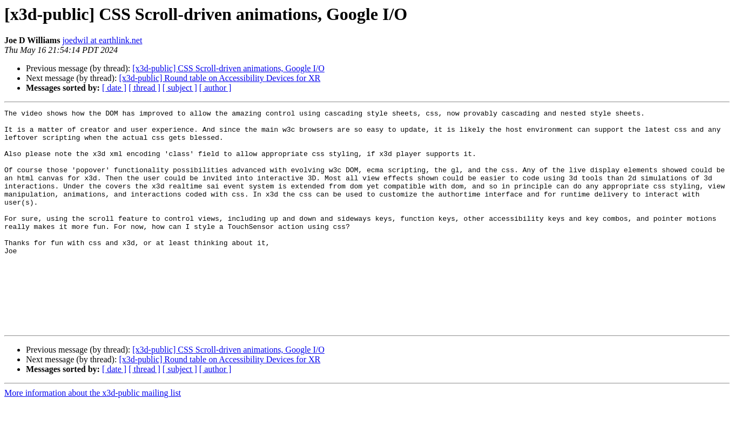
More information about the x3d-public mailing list (92, 436)
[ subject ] (180, 87)
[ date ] (114, 87)
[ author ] (215, 87)
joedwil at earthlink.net (102, 40)
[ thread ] (144, 87)
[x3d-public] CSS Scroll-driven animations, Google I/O (228, 68)
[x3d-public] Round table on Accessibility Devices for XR (219, 78)
